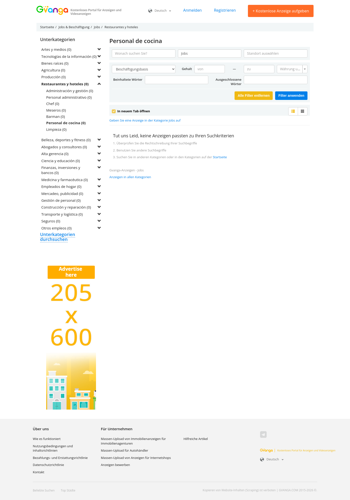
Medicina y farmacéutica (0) (64, 179)
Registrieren (225, 10)
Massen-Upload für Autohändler (124, 450)
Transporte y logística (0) (62, 214)
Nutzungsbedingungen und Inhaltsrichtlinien (53, 448)
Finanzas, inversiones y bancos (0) (60, 170)
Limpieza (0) (56, 129)
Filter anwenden (291, 95)
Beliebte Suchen (44, 491)
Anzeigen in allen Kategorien (130, 177)
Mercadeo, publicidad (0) (62, 193)
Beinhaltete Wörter (127, 79)
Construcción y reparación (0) (66, 207)
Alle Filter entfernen (254, 95)
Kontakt (38, 472)
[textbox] (290, 69)
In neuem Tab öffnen (131, 111)
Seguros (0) (50, 221)
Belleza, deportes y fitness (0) (66, 140)
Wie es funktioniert (47, 439)
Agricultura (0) (53, 70)
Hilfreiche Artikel (196, 439)
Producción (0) (53, 77)
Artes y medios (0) (56, 49)
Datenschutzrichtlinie (48, 465)
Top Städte (68, 491)
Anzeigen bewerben (115, 465)
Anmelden (192, 10)
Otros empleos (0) (56, 228)
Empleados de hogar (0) (61, 186)
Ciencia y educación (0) (60, 160)
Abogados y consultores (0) (64, 146)
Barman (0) (55, 116)
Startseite (220, 157)
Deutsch (159, 10)
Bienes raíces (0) (55, 63)
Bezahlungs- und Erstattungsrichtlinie (60, 458)
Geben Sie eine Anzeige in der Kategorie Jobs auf (145, 120)
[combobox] (292, 69)
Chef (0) (52, 103)
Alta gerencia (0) (55, 153)
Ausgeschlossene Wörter (228, 81)
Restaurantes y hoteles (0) (65, 83)
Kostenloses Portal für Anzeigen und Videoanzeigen (297, 450)
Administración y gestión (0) (69, 90)
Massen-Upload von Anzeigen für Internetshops (136, 458)
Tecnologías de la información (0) (69, 56)
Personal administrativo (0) (69, 97)
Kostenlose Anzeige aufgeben (281, 11)
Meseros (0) (56, 110)
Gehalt (187, 69)
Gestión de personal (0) (61, 200)
